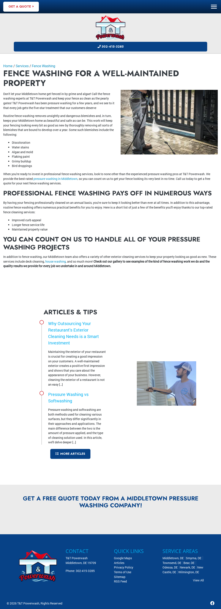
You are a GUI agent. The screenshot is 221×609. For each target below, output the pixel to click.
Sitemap (119, 577)
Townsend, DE (172, 563)
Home (8, 66)
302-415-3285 (111, 46)
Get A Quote (21, 6)
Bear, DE (188, 563)
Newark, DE (187, 567)
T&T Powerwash (28, 603)
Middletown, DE (173, 558)
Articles (119, 563)
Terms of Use (122, 572)
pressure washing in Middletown (55, 179)
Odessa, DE (170, 567)
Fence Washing (43, 66)
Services (22, 66)
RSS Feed (120, 581)
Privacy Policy (123, 567)
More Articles (70, 454)
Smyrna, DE (193, 558)
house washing (55, 261)
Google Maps (123, 558)
